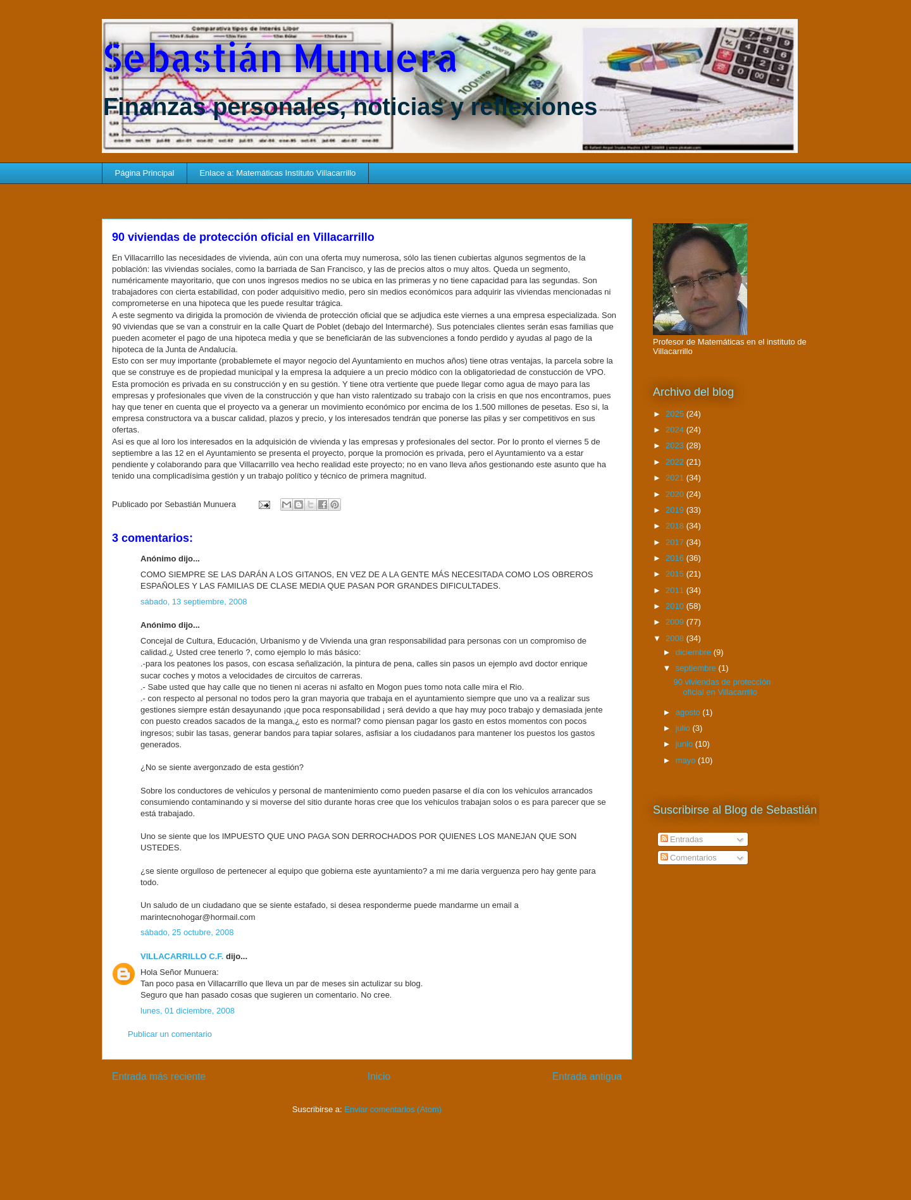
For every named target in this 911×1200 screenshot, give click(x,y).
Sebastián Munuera (280, 57)
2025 (676, 414)
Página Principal (145, 173)
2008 (676, 638)
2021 (676, 477)
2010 (676, 606)
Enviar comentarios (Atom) (393, 1109)
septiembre (697, 668)
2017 (676, 542)
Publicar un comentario (170, 1034)
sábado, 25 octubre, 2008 (186, 932)
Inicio (379, 1076)
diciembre (695, 652)
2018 (676, 525)
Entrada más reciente (159, 1076)
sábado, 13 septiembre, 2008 (193, 601)
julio (684, 728)
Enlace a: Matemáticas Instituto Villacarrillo (277, 173)
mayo (687, 760)
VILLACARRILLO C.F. (181, 956)
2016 (676, 558)
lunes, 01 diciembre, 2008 (187, 1010)
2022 (676, 462)
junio (685, 744)
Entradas (681, 839)
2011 (676, 590)
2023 (676, 445)
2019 (676, 510)
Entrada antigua (587, 1076)
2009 (676, 622)
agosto (689, 712)
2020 (676, 494)
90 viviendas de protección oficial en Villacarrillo (722, 687)
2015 (676, 574)
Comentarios (688, 857)
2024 (676, 429)
